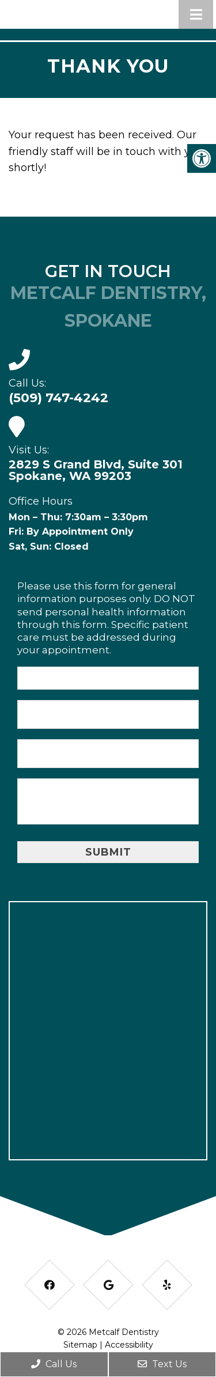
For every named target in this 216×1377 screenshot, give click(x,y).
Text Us (162, 1364)
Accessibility (129, 1345)
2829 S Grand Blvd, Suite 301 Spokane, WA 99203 (96, 470)
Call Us (54, 1364)
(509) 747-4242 (58, 398)
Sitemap (80, 1345)
